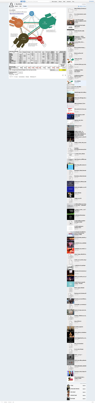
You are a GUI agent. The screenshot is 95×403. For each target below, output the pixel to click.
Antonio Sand (73, 395)
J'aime (16, 76)
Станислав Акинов (74, 388)
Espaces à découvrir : (83, 383)
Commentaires (22, 76)
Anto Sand (72, 392)
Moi (20, 6)
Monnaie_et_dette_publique (19, 8)
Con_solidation (25, 8)
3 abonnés (84, 4)
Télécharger (32, 76)
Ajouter (84, 385)
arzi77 (10, 8)
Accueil (16, 6)
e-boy (71, 385)
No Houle (72, 398)
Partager (27, 76)
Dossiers (25, 6)
